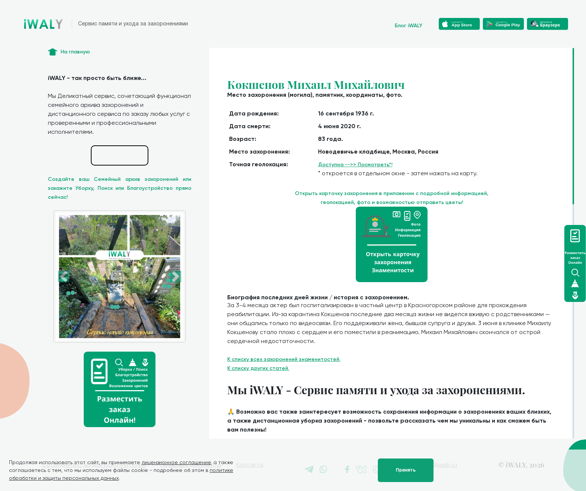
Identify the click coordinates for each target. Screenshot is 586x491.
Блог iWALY (408, 25)
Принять (406, 470)
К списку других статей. (258, 368)
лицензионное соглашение (176, 462)
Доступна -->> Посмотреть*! (355, 164)
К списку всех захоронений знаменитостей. (283, 359)
